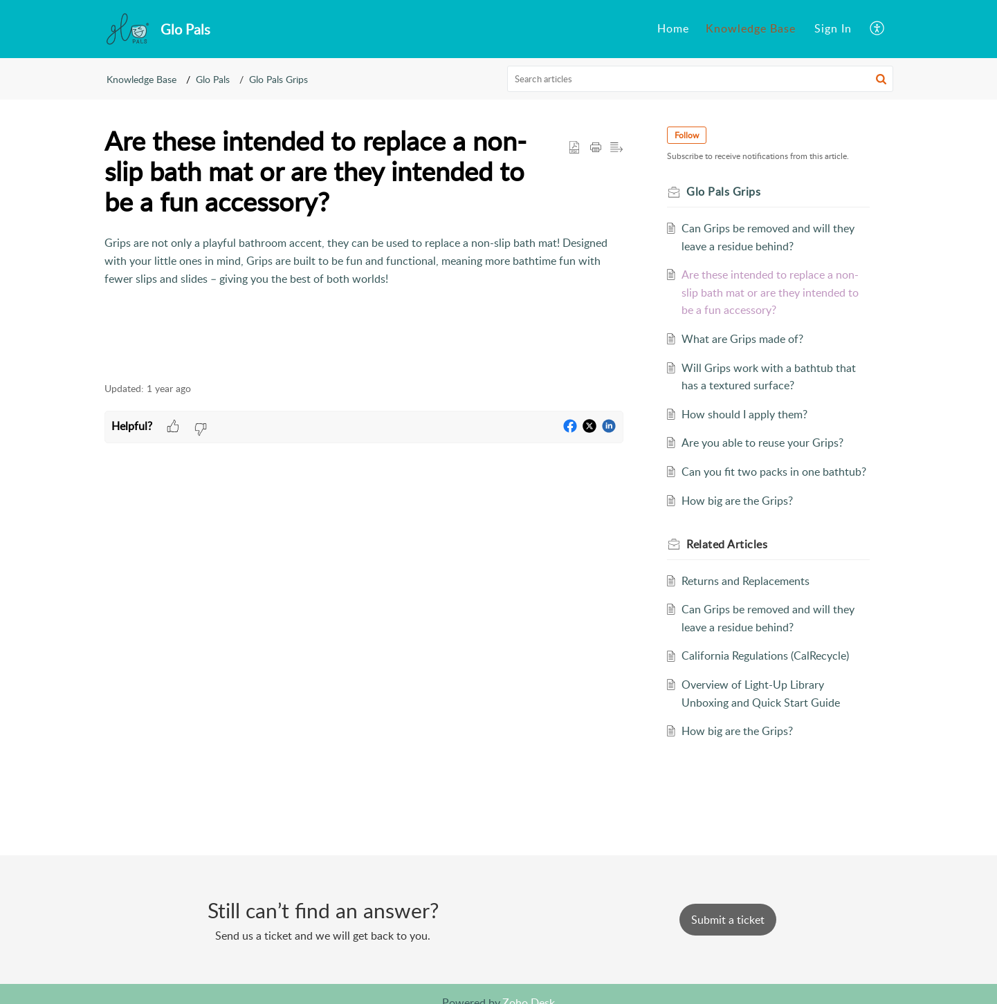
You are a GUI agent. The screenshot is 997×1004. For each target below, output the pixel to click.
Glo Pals (213, 79)
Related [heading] (727, 544)
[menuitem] (673, 29)
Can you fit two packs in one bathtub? (774, 471)
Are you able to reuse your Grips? (762, 442)
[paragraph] (363, 261)
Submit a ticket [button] (728, 919)
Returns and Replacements (746, 580)
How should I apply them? (744, 414)
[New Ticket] (727, 919)
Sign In (833, 28)
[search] (700, 79)
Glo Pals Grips (278, 79)
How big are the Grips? (737, 500)
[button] (877, 29)
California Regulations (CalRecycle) (765, 655)
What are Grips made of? (742, 338)
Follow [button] (687, 135)
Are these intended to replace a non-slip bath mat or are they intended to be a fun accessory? (770, 292)
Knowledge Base (751, 28)
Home (673, 28)
